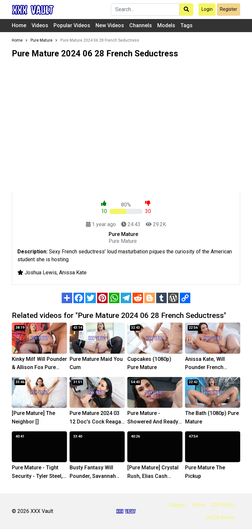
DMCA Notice (220, 517)
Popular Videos (71, 25)
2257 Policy (222, 505)
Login (207, 9)
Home (19, 25)
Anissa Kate (73, 272)
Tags (186, 25)
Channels (140, 25)
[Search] (145, 9)
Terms (198, 505)
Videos (40, 25)
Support (177, 505)
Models (166, 25)
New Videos (109, 25)
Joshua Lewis (41, 272)
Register (228, 9)
